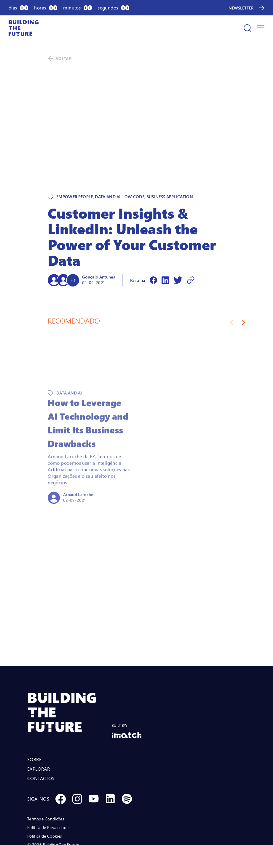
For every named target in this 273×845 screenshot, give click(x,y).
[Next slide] (244, 281)
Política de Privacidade (47, 786)
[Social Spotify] (127, 758)
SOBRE (34, 718)
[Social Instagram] (77, 758)
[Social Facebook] (60, 758)
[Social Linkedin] (110, 758)
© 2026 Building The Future (53, 803)
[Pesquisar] (247, 28)
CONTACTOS (41, 737)
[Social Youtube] (93, 758)
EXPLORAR (38, 728)
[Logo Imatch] (126, 694)
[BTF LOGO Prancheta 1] (69, 671)
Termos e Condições (45, 778)
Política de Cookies (44, 795)
